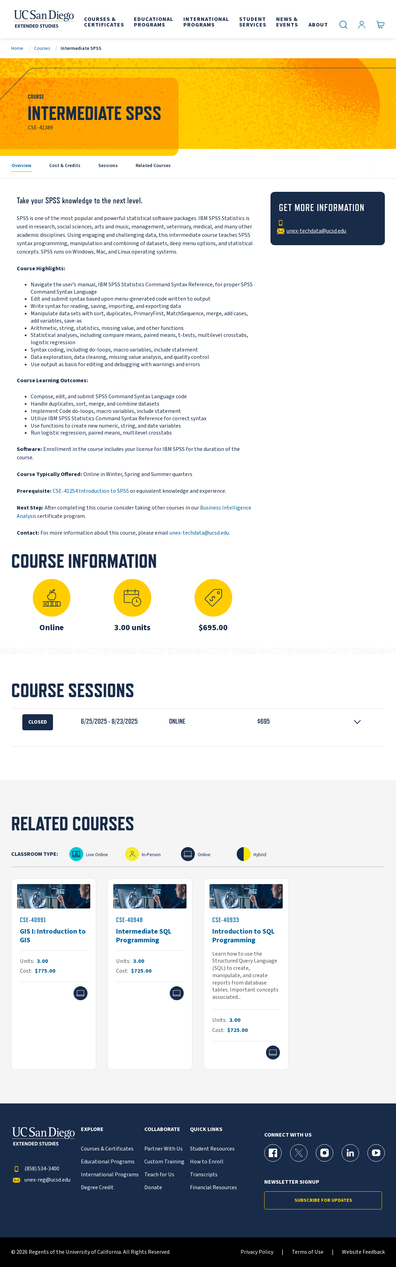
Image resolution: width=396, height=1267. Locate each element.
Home (17, 48)
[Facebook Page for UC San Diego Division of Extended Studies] (273, 1153)
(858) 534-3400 (35, 1168)
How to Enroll (206, 1162)
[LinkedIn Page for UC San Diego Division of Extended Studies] (350, 1153)
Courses (42, 48)
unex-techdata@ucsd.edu (199, 533)
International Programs (110, 1174)
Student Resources (212, 1149)
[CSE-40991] (53, 974)
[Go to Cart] (380, 25)
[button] (198, 721)
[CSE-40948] (149, 974)
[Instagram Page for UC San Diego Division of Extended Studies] (324, 1153)
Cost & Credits (65, 165)
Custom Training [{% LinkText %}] (164, 1162)
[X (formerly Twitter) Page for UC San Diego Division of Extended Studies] (298, 1153)
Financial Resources (213, 1187)
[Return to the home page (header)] (43, 19)
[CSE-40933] (246, 974)
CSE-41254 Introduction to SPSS (91, 491)
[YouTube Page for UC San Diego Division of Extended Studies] (376, 1153)
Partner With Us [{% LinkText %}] (163, 1149)
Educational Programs (108, 1162)
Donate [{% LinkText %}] (153, 1187)
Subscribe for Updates (323, 1200)
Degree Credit (97, 1187)
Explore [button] (92, 1129)
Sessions (108, 165)
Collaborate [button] (162, 1129)
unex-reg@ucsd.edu (40, 1180)
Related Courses (153, 165)
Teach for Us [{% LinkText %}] (159, 1174)
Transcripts (204, 1174)
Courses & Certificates (107, 1149)
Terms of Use (307, 1252)
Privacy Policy (257, 1252)
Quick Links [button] (206, 1129)
